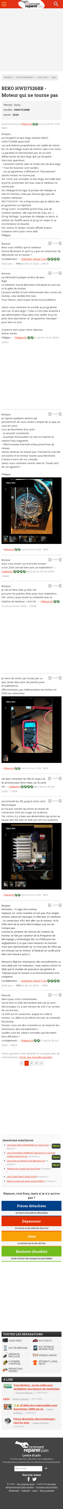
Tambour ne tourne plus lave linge (23, 1169)
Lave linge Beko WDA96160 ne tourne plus (28, 1145)
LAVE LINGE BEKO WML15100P (22, 1177)
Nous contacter (47, 1490)
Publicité (26, 1490)
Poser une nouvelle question (35, 1057)
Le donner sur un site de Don (32, 1243)
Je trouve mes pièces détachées (31, 1213)
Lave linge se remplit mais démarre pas (26, 1161)
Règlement (14, 1490)
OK (46, 1468)
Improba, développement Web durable (31, 1486)
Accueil (31, 4)
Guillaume (7, 571)
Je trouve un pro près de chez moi (31, 1228)
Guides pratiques (21, 1399)
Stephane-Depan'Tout (34, 259)
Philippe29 (27, 124)
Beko (17, 104)
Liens (6, 1398)
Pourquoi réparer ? (25, 1392)
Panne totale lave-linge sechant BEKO (26, 1181)
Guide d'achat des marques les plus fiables (31, 1258)
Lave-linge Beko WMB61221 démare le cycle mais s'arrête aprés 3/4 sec (31, 1154)
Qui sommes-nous (25, 1484)
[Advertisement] (31, 40)
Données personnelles (47, 1487)
